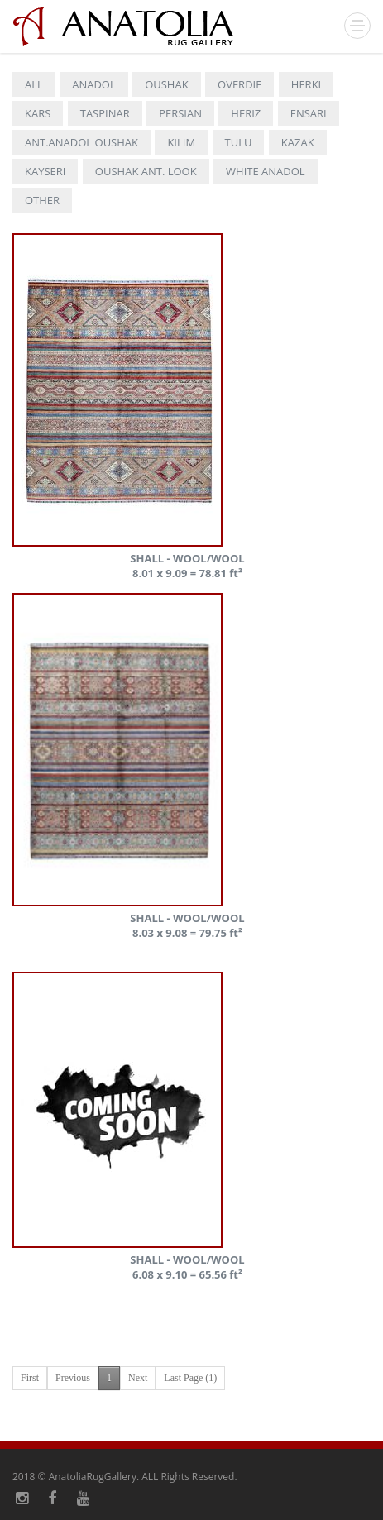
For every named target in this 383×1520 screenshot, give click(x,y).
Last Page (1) (190, 1378)
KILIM (181, 142)
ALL (34, 84)
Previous (72, 1378)
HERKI (306, 84)
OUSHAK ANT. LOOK (146, 171)
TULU (238, 142)
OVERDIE (239, 84)
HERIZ (246, 113)
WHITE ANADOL (265, 171)
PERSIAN (180, 113)
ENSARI (308, 113)
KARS (37, 113)
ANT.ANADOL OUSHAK (81, 142)
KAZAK (297, 142)
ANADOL (94, 84)
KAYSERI (45, 171)
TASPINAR (105, 113)
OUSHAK (166, 84)
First (30, 1378)
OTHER (42, 200)
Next (137, 1378)
